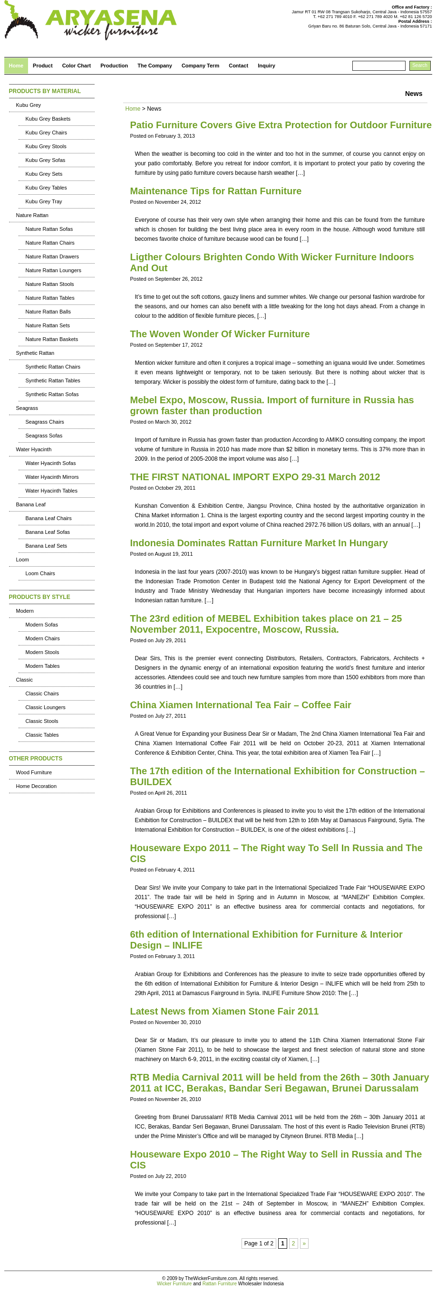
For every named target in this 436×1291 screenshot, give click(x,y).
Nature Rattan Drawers (52, 256)
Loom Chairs (40, 573)
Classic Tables (42, 735)
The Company (154, 65)
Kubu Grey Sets (44, 174)
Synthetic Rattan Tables (53, 380)
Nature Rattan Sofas (49, 229)
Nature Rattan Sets (48, 325)
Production (114, 65)
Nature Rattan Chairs (50, 243)
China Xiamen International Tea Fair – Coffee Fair (240, 705)
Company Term (200, 65)
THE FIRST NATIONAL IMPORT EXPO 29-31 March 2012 (255, 477)
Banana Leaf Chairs (49, 518)
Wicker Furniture (174, 1283)
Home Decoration (36, 786)
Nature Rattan (32, 215)
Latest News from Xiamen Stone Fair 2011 (224, 1011)
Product (43, 65)
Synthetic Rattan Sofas (52, 394)
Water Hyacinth (34, 449)
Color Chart (76, 65)
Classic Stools (42, 721)
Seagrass (27, 408)
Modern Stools (42, 652)
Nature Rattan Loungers (53, 270)
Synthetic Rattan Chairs (53, 367)
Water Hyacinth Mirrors (52, 477)
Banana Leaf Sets (46, 546)
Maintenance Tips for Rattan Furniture (216, 191)
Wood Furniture (34, 772)
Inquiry (266, 65)
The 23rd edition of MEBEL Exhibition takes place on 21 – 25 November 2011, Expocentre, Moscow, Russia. (266, 624)
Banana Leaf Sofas (48, 532)
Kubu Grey (28, 105)
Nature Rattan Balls (48, 311)
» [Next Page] (304, 1243)
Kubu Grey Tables (46, 187)
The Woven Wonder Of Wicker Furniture (220, 334)
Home (16, 65)
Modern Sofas (42, 624)
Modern (25, 611)
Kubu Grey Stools (46, 146)
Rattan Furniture (220, 1283)
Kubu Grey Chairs (46, 132)
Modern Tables (43, 666)
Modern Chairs (43, 638)
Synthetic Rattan (35, 353)
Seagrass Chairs (45, 422)
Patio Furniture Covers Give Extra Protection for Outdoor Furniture (281, 125)
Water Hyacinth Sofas (51, 463)
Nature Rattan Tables (50, 298)
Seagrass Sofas (44, 435)
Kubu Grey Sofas (46, 160)
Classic (24, 680)
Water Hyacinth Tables (52, 491)
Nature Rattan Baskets (52, 339)
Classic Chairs (42, 693)
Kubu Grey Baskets (48, 119)
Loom (22, 559)
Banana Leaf (31, 504)
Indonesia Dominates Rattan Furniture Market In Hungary (259, 543)
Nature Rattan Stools (50, 284)
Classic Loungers (46, 707)
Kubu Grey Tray (44, 201)
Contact (238, 65)
